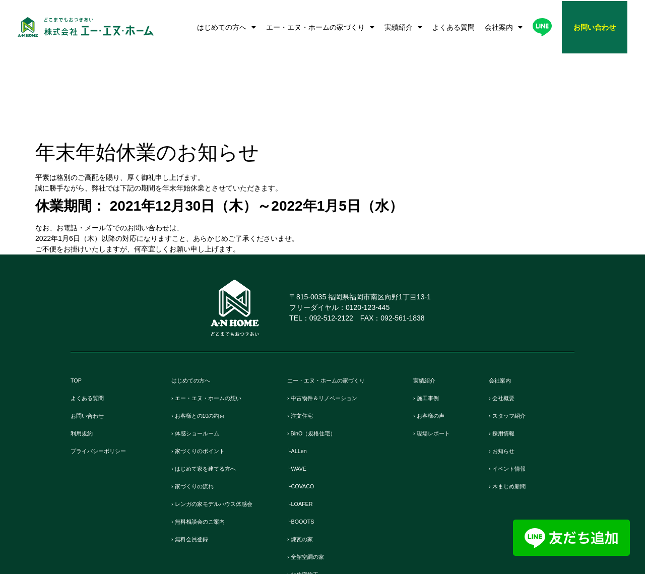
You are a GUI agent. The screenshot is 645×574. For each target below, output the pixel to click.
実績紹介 (403, 27)
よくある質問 (453, 27)
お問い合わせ (93, 333)
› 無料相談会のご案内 (207, 439)
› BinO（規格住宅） (320, 351)
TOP (78, 298)
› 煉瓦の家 (304, 457)
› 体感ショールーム (203, 351)
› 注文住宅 (304, 333)
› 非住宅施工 (308, 492)
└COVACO (306, 404)
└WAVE (300, 386)
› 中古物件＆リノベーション (334, 315)
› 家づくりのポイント (207, 368)
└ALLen (300, 368)
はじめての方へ (226, 27)
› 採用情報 (506, 351)
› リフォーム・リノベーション (338, 509)
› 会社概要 (506, 315)
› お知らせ (506, 368)
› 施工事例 (430, 315)
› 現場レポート (438, 351)
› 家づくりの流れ (200, 404)
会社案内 (504, 27)
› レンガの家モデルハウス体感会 (226, 421)
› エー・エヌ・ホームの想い (219, 315)
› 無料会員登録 (196, 457)
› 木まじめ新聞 (514, 404)
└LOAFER (305, 421)
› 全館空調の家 (312, 474)
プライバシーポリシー (108, 368)
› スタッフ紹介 (514, 333)
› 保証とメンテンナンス (327, 527)
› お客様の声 (434, 333)
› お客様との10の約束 (208, 333)
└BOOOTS (306, 439)
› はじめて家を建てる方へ (215, 386)
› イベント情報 (514, 386)
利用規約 (86, 351)
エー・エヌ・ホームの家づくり (320, 27)
